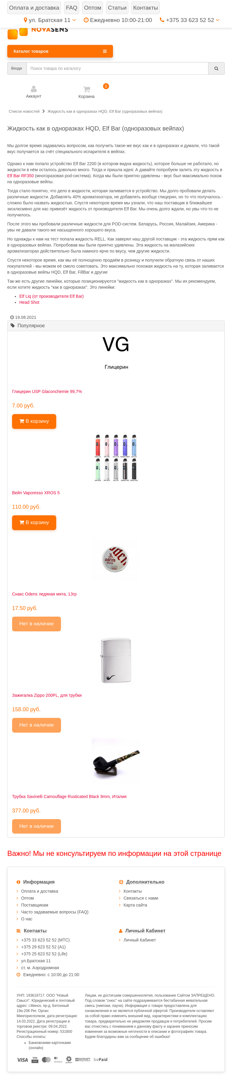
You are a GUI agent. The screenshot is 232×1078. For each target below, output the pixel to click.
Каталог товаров (60, 51)
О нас (26, 918)
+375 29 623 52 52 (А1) (43, 946)
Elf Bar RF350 (20, 175)
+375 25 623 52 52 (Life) (44, 953)
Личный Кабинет (140, 940)
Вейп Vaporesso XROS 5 (36, 492)
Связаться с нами (141, 898)
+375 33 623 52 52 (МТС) (45, 940)
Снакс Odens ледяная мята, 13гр (44, 594)
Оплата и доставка (39, 891)
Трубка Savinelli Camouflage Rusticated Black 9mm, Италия (69, 796)
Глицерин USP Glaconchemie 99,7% (47, 391)
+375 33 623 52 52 (189, 20)
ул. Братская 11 (50, 20)
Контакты (133, 891)
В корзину (34, 421)
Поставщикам (34, 905)
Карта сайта (135, 905)
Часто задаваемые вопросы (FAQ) (55, 912)
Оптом (27, 898)
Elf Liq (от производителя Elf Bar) (51, 296)
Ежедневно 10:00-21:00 (118, 20)
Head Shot (29, 302)
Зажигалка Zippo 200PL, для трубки (47, 695)
